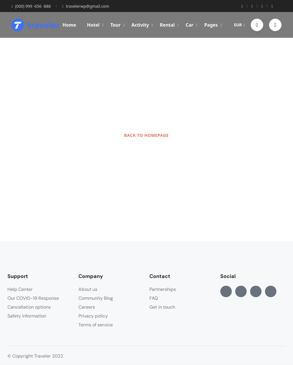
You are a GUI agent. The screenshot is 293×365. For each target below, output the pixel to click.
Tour (117, 25)
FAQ (153, 298)
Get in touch (162, 307)
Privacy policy (93, 316)
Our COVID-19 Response (33, 298)
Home (69, 25)
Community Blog (95, 298)
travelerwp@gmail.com (85, 6)
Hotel (95, 25)
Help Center (20, 289)
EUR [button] (239, 24)
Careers (86, 307)
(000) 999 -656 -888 (31, 6)
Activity (142, 25)
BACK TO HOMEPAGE (146, 135)
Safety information (26, 316)
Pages (213, 25)
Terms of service (95, 325)
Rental (169, 25)
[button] (257, 25)
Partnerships (162, 289)
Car (191, 25)
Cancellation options (29, 307)
